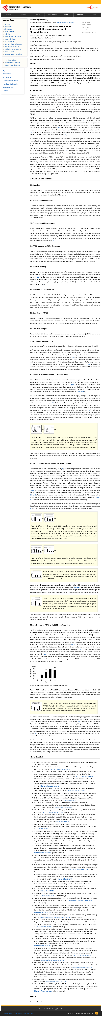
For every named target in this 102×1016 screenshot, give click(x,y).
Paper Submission (9, 39)
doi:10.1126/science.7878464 (60, 769)
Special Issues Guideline (11, 65)
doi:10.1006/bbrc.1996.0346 (79, 869)
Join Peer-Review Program (24, 1013)
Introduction (7, 77)
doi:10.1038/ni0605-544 (47, 891)
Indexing (6, 24)
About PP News (8, 51)
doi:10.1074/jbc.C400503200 (43, 991)
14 (31, 132)
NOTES (33, 997)
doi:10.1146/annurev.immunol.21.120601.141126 (55, 917)
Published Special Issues (11, 62)
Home (8, 15)
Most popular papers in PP (12, 46)
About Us (80, 15)
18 (67, 150)
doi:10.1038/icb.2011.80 (44, 927)
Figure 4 (46, 571)
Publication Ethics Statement (12, 49)
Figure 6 (73, 644)
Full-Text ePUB (85, 27)
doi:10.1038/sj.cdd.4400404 (63, 807)
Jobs (94, 15)
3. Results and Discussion (41, 341)
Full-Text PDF (85, 22)
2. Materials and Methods (41, 179)
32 (79, 721)
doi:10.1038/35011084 (43, 829)
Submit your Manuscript (83, 1013)
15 (66, 135)
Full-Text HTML (85, 25)
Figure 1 (72, 384)
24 (53, 403)
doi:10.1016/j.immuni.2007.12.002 (52, 812)
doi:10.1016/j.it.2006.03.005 (76, 791)
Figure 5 (77, 587)
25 (73, 408)
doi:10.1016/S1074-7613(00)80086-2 (80, 900)
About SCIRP (47, 1009)
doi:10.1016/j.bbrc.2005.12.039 (49, 786)
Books (37, 15)
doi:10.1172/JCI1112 (62, 822)
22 (38, 277)
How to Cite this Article (88, 32)
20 (73, 357)
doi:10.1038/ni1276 (71, 800)
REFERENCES (36, 757)
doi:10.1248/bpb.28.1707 (64, 879)
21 (93, 164)
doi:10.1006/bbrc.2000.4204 (42, 912)
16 (53, 240)
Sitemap (53, 1009)
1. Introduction (36, 90)
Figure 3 (33, 495)
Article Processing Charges (12, 36)
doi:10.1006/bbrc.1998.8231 (42, 946)
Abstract (83, 20)
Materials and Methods (10, 80)
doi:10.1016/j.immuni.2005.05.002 (56, 981)
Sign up (68, 1013)
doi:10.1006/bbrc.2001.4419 (42, 853)
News (66, 15)
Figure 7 (46, 654)
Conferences (52, 15)
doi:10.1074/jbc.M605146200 (82, 955)
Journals (23, 15)
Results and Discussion (10, 84)
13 (59, 127)
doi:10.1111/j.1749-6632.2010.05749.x (52, 960)
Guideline (6, 34)
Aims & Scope (8, 29)
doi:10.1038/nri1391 (48, 896)
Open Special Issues (10, 60)
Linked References (86, 30)
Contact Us (60, 1009)
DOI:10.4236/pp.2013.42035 (65, 22)
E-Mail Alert (8, 1013)
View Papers (7, 26)
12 (84, 120)
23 (89, 364)
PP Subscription (8, 41)
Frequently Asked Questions (12, 54)
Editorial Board (8, 31)
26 (90, 410)
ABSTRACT (35, 64)
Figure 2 (32, 490)
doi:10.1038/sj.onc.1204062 (84, 776)
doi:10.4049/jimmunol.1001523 (82, 967)
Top (4, 71)
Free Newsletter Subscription (12, 44)
